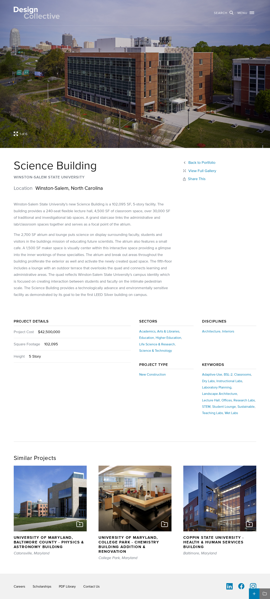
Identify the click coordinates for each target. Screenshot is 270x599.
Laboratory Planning (216, 387)
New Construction (152, 374)
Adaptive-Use (212, 374)
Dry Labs (208, 381)
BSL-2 (228, 374)
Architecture (211, 331)
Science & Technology (155, 350)
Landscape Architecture (219, 393)
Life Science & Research (157, 344)
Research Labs (244, 400)
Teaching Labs (212, 413)
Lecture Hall (211, 400)
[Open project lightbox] (103, 133)
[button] (245, 13)
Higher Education (168, 337)
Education (146, 337)
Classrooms (242, 374)
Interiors (228, 331)
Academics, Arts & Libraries (159, 331)
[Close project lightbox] (199, 171)
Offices (226, 400)
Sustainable (246, 406)
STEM (206, 406)
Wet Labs (231, 413)
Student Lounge (224, 406)
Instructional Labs (229, 381)
